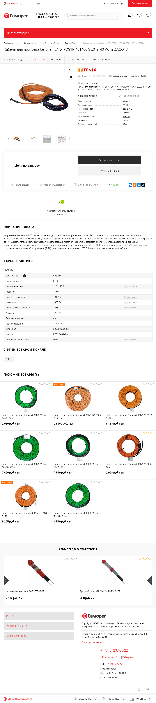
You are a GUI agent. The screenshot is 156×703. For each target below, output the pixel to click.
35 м (125, 124)
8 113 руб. (130, 425)
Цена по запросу (27, 166)
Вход (106, 3)
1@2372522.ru (118, 664)
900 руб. (112, 598)
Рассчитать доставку (52, 185)
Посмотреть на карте (92, 642)
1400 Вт (126, 120)
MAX (103, 657)
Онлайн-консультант (86, 185)
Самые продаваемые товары (78, 550)
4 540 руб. (78, 523)
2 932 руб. (14, 598)
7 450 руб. (26, 474)
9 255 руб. (26, 523)
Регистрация (117, 3)
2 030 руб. (26, 425)
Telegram (128, 657)
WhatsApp (114, 657)
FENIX (125, 105)
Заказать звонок (140, 3)
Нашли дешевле (20, 185)
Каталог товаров (78, 33)
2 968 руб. (130, 474)
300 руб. (62, 598)
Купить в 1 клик (110, 171)
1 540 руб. (78, 474)
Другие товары (130, 287)
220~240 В (127, 109)
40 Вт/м (126, 116)
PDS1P (8, 359)
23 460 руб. (78, 425)
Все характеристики (129, 96)
